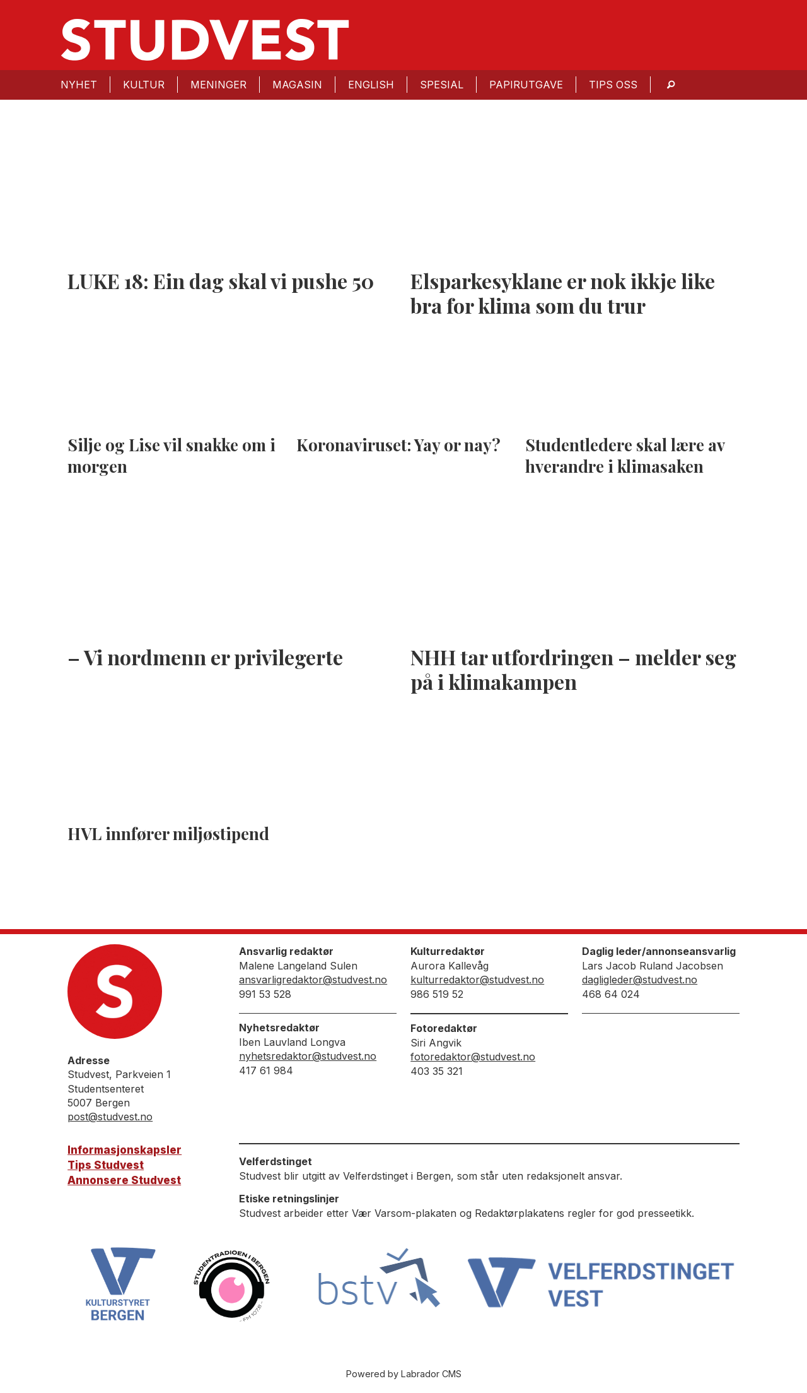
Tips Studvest (105, 1165)
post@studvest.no (110, 1116)
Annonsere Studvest (124, 1180)
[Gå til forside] (205, 40)
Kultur (144, 84)
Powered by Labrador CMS (404, 1373)
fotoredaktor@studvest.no (472, 1056)
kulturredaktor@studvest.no (477, 979)
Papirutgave (526, 84)
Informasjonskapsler (124, 1150)
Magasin (297, 84)
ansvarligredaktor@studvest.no (313, 979)
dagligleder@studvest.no (639, 979)
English (371, 84)
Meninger (218, 84)
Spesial (441, 84)
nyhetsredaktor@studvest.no (307, 1056)
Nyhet (79, 84)
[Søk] (670, 84)
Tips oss (613, 84)
